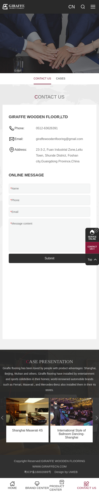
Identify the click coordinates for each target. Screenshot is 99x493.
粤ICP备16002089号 (37, 472)
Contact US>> (92, 248)
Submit (49, 258)
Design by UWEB (66, 472)
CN (71, 6)
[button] (2, 418)
